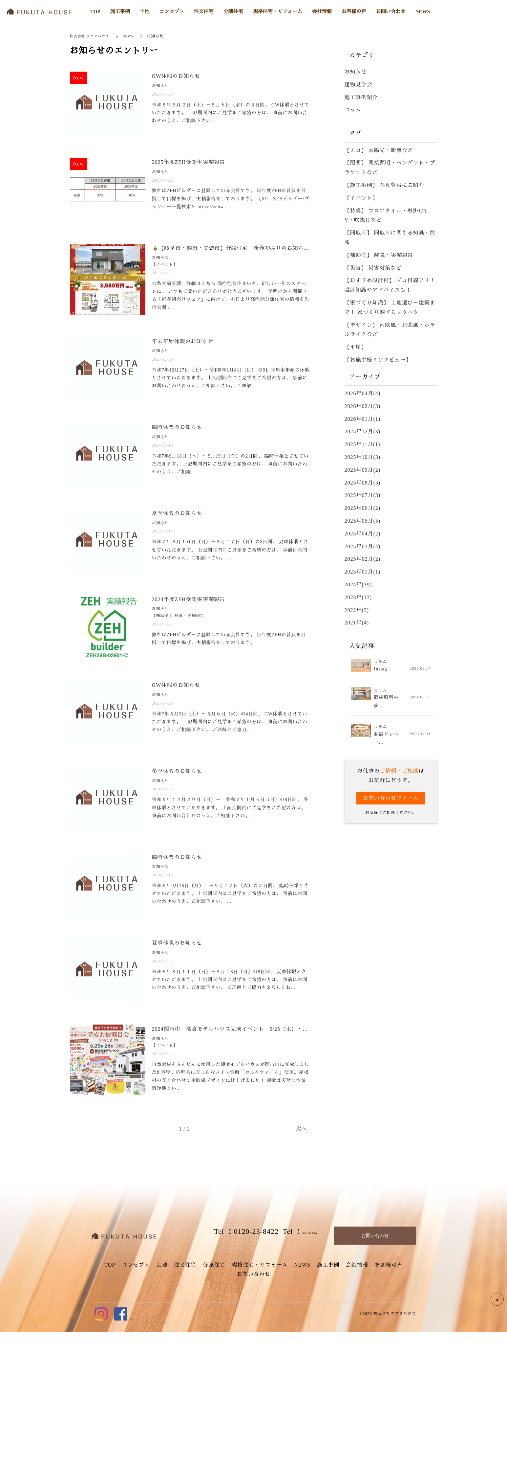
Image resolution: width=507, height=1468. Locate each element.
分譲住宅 (214, 1401)
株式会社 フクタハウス (92, 36)
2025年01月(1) (363, 572)
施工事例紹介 (361, 97)
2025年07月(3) (363, 495)
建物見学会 (358, 84)
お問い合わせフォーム (391, 800)
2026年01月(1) (363, 419)
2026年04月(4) (363, 393)
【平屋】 (356, 347)
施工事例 (328, 1401)
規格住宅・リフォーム (259, 1401)
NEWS (133, 36)
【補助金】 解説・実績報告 (379, 255)
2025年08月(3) (363, 483)
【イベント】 (361, 198)
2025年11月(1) (362, 444)
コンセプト (136, 1401)
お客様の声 (389, 1401)
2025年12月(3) (363, 431)
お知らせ (356, 72)
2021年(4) (357, 622)
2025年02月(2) (363, 559)
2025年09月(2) (363, 470)
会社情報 (357, 1401)
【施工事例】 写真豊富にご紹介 (384, 185)
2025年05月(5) (363, 521)
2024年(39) (358, 584)
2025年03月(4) (363, 546)
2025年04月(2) (363, 533)
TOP (109, 1401)
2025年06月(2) (363, 508)
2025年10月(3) (363, 457)
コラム (353, 110)
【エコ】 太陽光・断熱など (379, 150)
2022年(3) (357, 610)
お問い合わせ (253, 1410)
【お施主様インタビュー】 (378, 360)
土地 (161, 1401)
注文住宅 (185, 1401)
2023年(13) (358, 597)
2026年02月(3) (363, 406)
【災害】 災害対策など (373, 268)
